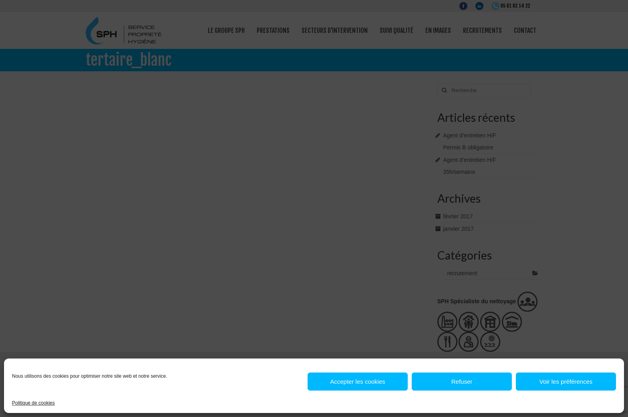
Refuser (462, 381)
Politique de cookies (33, 403)
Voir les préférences (566, 381)
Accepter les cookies (357, 381)
